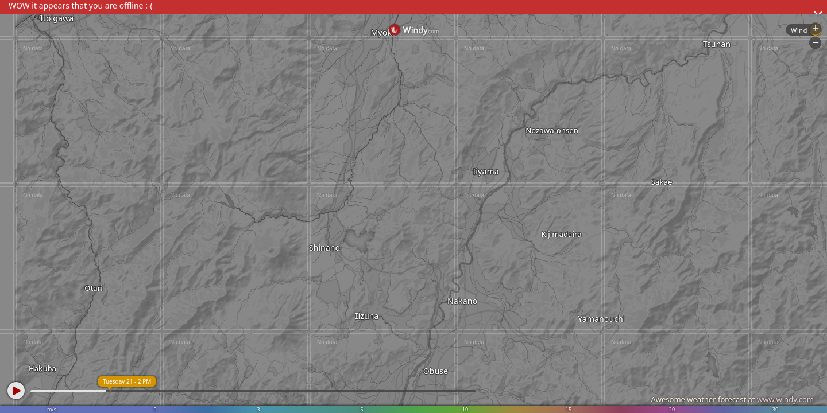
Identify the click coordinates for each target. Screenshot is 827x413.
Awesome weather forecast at (732, 399)
